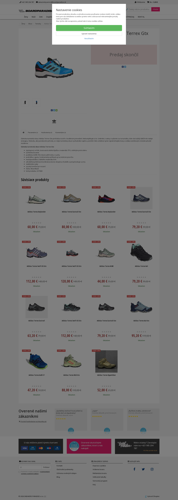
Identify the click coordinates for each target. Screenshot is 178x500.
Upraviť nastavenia (89, 33)
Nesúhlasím (89, 38)
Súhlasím (89, 28)
